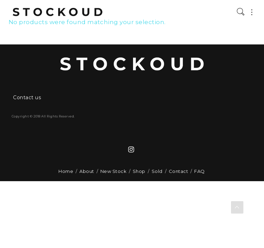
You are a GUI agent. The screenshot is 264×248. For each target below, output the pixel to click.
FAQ (199, 171)
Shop (139, 171)
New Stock (113, 171)
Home (65, 171)
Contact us (27, 97)
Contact (178, 171)
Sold (157, 171)
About (86, 171)
